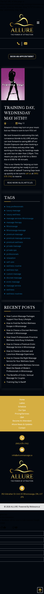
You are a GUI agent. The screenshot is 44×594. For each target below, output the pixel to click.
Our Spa (22, 410)
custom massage (13, 274)
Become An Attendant (22, 420)
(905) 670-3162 (22, 440)
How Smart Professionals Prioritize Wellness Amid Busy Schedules (22, 339)
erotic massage (13, 281)
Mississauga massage (16, 230)
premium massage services (18, 238)
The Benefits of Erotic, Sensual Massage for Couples (20, 376)
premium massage (14, 234)
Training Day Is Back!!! (16, 382)
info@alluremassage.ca (22, 452)
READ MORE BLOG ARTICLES (20, 182)
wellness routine (13, 266)
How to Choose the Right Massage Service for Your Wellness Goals (21, 359)
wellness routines (14, 293)
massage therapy (14, 222)
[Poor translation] (15, 527)
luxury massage (13, 210)
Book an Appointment (22, 56)
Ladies (22, 403)
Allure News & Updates (22, 424)
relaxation (10, 258)
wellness (10, 289)
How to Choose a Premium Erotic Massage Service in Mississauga (20, 346)
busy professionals (14, 206)
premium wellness (14, 242)
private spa (11, 250)
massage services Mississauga (19, 218)
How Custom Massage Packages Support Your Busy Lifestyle (20, 318)
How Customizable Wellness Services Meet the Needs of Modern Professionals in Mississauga (22, 368)
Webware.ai (35, 506)
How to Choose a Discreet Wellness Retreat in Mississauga (22, 332)
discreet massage (14, 277)
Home (22, 399)
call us (28, 173)
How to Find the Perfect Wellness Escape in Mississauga (21, 325)
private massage (13, 246)
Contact (22, 428)
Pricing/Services (22, 413)
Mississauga (11, 226)
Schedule (22, 406)
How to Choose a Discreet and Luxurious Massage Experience (20, 352)
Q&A (22, 417)
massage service (13, 285)
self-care (10, 262)
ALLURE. (15, 506)
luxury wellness (13, 214)
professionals (12, 254)
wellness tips (12, 270)
